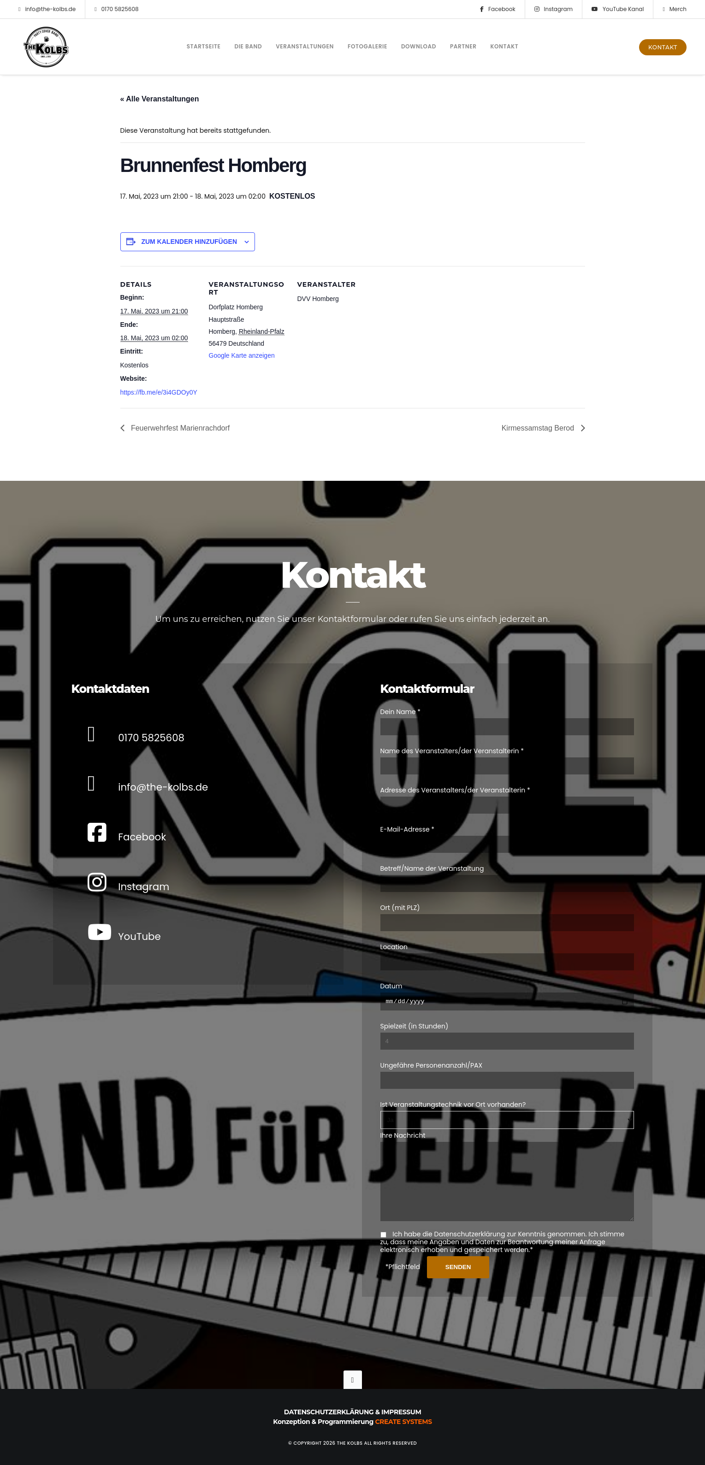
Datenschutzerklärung (329, 1412)
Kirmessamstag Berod (539, 428)
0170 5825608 (116, 9)
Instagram (553, 9)
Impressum (401, 1412)
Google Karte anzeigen (242, 355)
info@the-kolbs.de (47, 9)
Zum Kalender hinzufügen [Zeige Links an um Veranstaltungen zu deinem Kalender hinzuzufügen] (189, 241)
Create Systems (403, 1422)
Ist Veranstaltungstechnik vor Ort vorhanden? (453, 1091)
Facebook (497, 9)
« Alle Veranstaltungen (159, 99)
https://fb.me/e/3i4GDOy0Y (158, 392)
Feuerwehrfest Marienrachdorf (179, 428)
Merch (675, 9)
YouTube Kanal (618, 9)
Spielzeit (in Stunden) (414, 1012)
